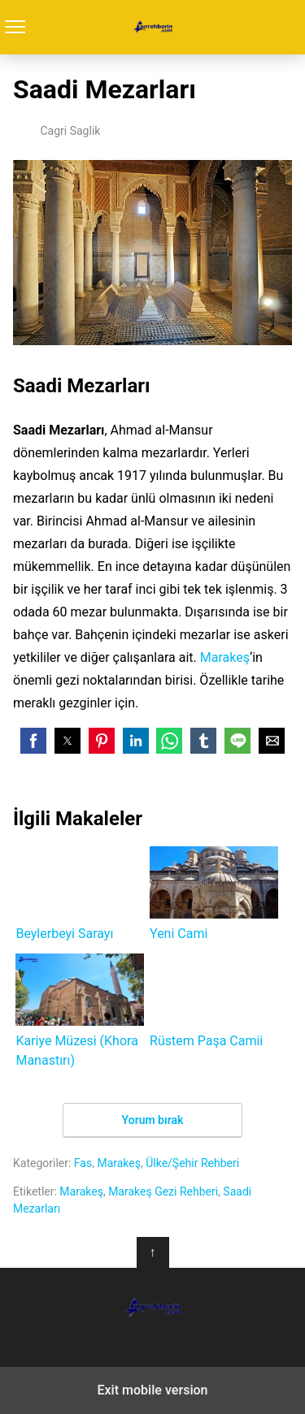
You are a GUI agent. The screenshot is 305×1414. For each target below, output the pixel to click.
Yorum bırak (153, 1119)
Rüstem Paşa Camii (214, 1001)
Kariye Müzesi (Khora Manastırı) (79, 1010)
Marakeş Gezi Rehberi (163, 1191)
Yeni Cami (214, 893)
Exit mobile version (152, 1390)
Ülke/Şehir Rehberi (192, 1163)
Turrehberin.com (152, 27)
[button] (33, 741)
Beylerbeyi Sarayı (79, 893)
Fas (83, 1163)
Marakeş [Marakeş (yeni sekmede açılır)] (225, 657)
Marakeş (119, 1163)
